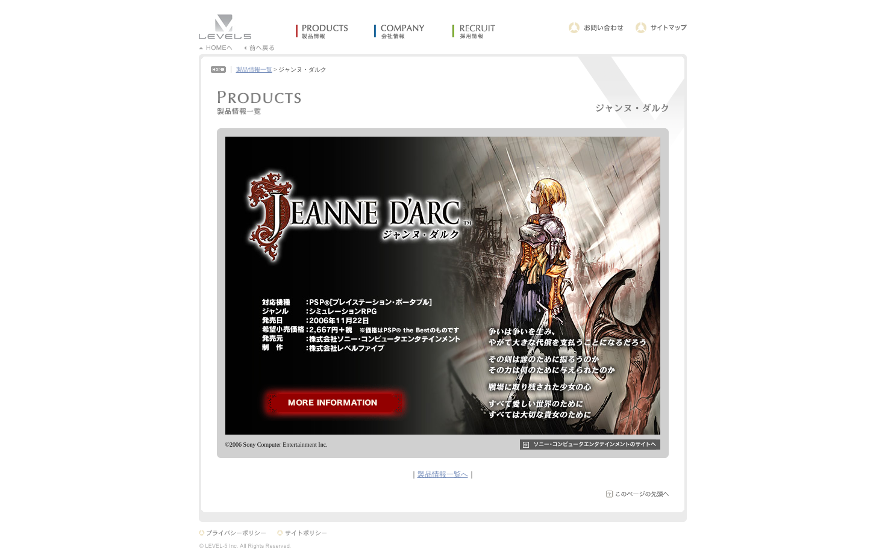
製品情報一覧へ (442, 474)
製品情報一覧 (254, 69)
